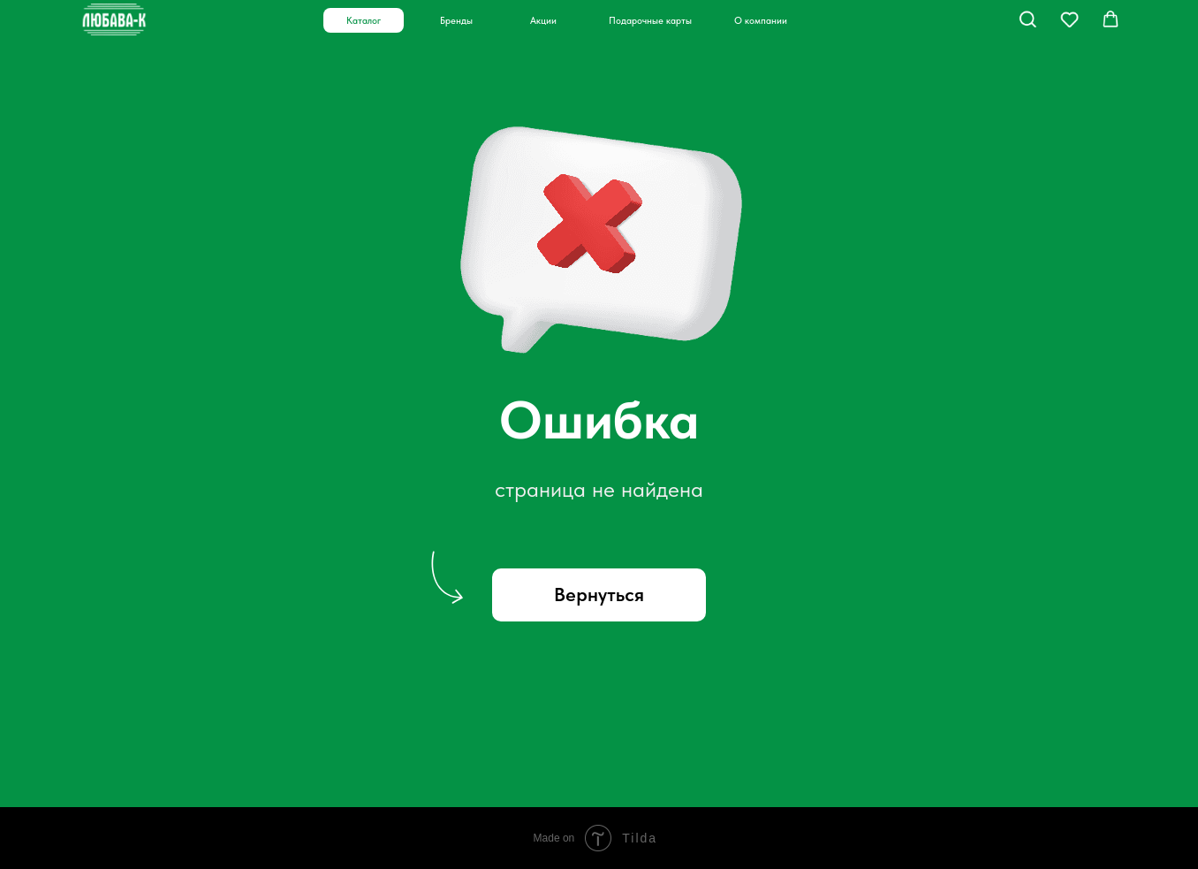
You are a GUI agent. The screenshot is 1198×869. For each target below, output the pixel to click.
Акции (543, 20)
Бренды (456, 20)
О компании (760, 20)
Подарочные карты (650, 20)
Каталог (363, 20)
